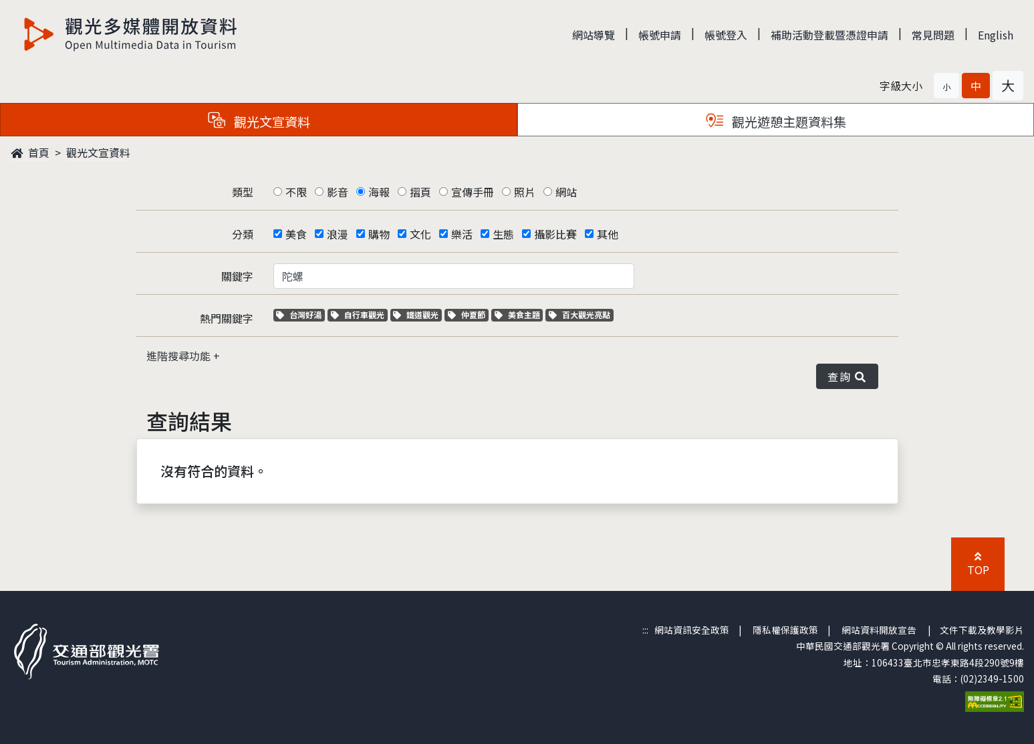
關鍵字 (237, 276)
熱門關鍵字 (226, 318)
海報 (379, 192)
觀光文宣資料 (98, 152)
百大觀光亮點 (579, 314)
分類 (242, 234)
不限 (296, 192)
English (995, 35)
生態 (503, 234)
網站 (566, 192)
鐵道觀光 (417, 314)
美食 (296, 234)
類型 (242, 192)
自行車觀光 (357, 314)
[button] (946, 85)
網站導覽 (593, 35)
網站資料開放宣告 (879, 629)
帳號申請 (659, 35)
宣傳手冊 (472, 192)
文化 (420, 234)
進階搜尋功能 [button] (179, 356)
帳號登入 (725, 35)
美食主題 (519, 314)
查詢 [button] (846, 376)
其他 (607, 234)
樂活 (462, 234)
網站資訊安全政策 (691, 629)
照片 (524, 192)
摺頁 (420, 192)
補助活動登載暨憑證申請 (829, 35)
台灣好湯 (300, 314)
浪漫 (337, 234)
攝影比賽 (555, 234)
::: (645, 629)
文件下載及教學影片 (982, 629)
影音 (337, 192)
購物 (379, 234)
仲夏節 (468, 314)
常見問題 (933, 35)
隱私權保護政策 (785, 629)
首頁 (30, 152)
